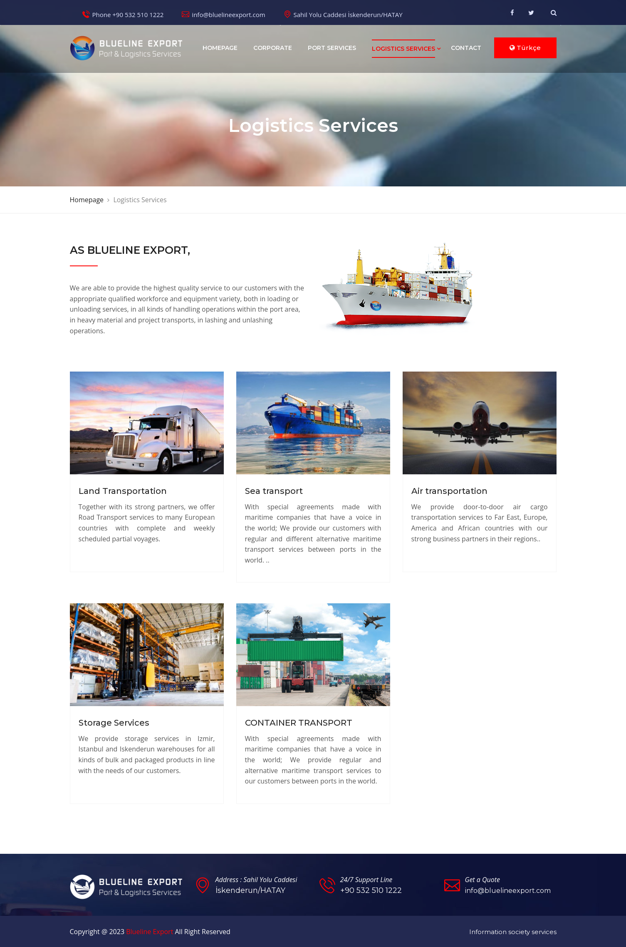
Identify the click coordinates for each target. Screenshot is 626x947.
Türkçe (525, 48)
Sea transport (274, 491)
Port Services (332, 48)
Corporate (272, 48)
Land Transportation (123, 491)
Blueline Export (149, 930)
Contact (466, 48)
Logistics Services (403, 48)
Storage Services (114, 722)
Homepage (220, 48)
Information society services (513, 931)
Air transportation (449, 491)
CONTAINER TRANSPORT (298, 722)
